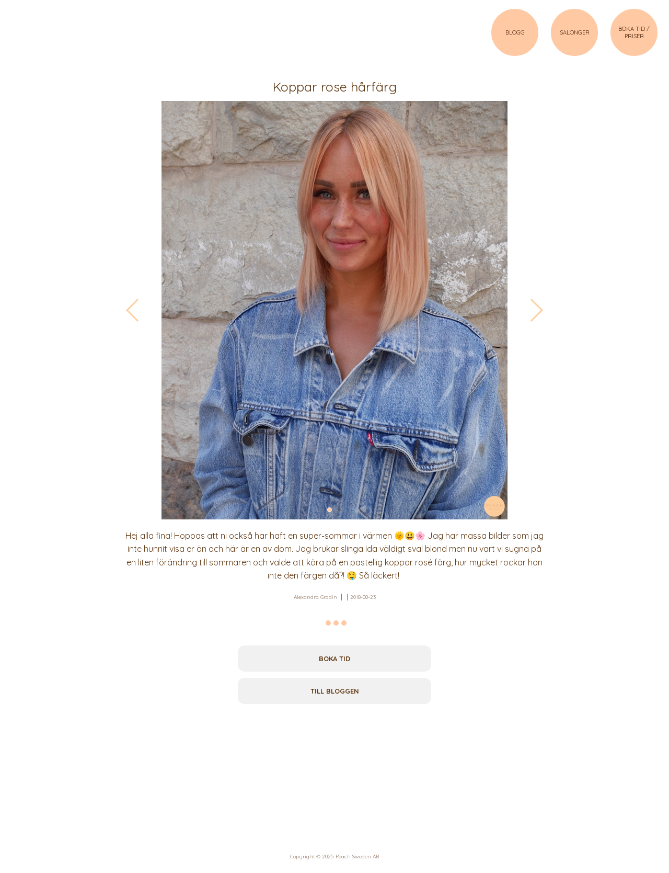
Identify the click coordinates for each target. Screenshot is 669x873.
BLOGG (515, 32)
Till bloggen (334, 691)
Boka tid (334, 658)
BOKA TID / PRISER (634, 32)
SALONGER (575, 32)
